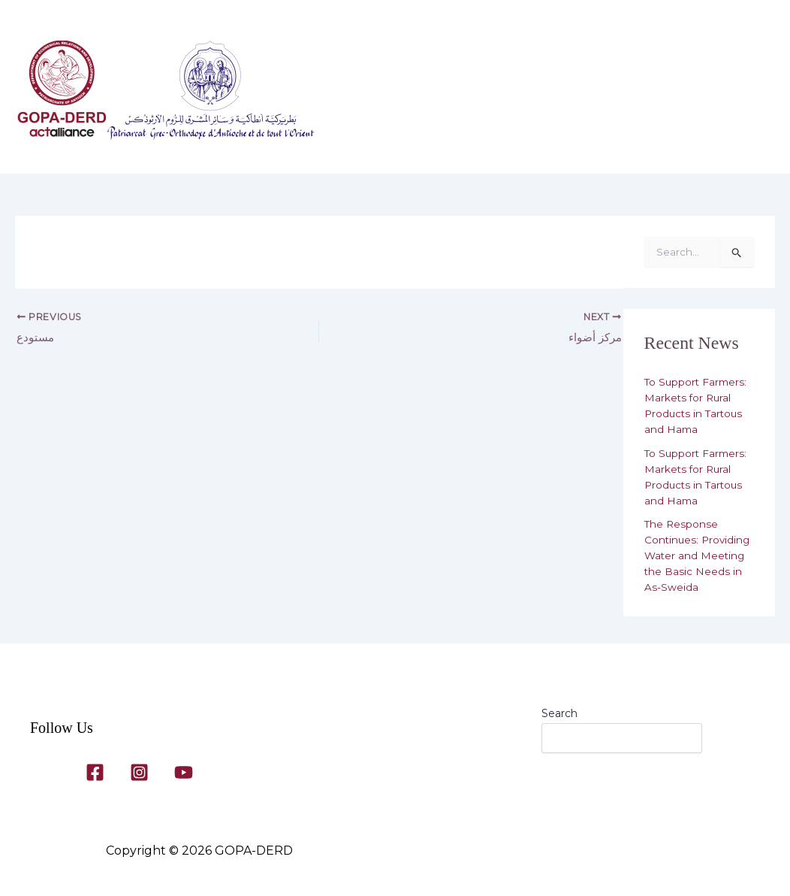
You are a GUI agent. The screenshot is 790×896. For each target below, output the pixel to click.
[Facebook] (95, 772)
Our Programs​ (527, 94)
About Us (437, 94)
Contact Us (677, 94)
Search (559, 713)
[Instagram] (139, 772)
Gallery (602, 94)
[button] (462, 94)
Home (368, 94)
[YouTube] (183, 772)
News (373, 147)
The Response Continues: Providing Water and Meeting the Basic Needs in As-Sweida (698, 555)
